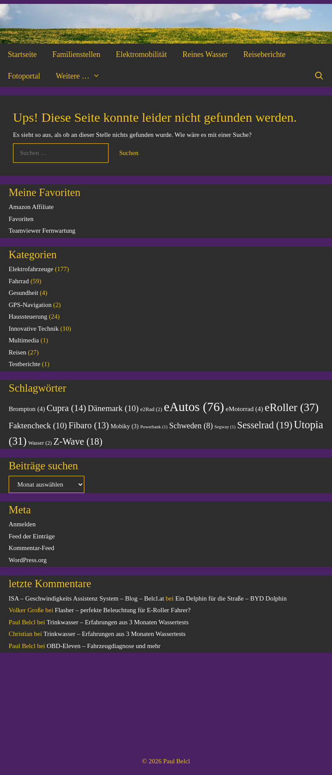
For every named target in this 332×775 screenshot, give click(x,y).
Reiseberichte (264, 54)
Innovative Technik (34, 328)
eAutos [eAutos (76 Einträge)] (194, 407)
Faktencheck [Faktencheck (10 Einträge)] (38, 425)
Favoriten (21, 218)
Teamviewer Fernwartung (42, 230)
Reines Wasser (205, 54)
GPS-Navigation (30, 304)
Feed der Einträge (32, 536)
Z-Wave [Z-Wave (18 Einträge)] (78, 441)
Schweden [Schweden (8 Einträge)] (191, 425)
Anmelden (22, 524)
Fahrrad (19, 281)
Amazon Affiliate (31, 206)
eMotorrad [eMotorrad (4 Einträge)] (244, 408)
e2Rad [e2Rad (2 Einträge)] (151, 409)
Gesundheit (23, 292)
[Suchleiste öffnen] (319, 76)
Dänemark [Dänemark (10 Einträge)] (113, 408)
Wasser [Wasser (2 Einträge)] (40, 443)
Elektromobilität (141, 54)
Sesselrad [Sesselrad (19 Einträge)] (264, 425)
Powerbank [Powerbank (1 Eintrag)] (153, 426)
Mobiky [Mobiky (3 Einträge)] (125, 426)
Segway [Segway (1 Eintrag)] (225, 426)
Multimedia (24, 340)
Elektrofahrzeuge (31, 269)
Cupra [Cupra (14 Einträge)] (66, 408)
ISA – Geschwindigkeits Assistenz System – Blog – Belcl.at (86, 598)
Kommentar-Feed (31, 547)
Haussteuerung (28, 316)
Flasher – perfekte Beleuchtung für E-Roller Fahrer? (123, 610)
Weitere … (82, 76)
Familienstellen (76, 54)
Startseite (22, 54)
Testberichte (24, 364)
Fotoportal (24, 76)
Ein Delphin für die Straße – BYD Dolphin (231, 598)
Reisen (17, 352)
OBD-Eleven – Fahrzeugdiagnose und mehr (103, 645)
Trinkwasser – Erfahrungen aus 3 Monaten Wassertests (118, 622)
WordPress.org (28, 560)
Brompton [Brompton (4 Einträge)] (27, 408)
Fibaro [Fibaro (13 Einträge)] (89, 425)
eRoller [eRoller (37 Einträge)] (292, 407)
